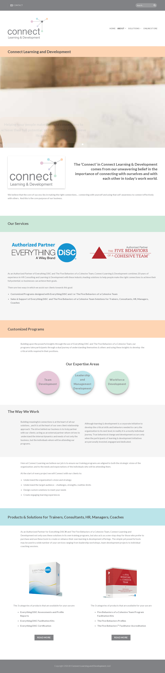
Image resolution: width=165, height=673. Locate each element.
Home (112, 28)
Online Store (150, 28)
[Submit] (154, 5)
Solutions (134, 28)
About (121, 28)
